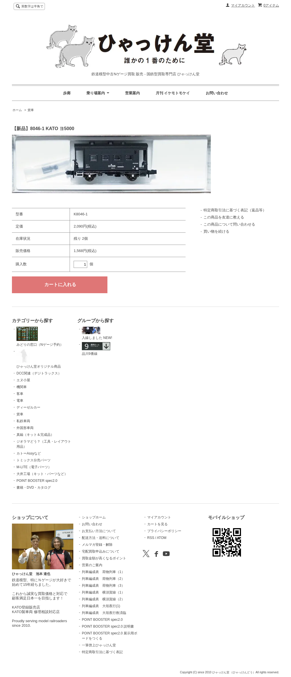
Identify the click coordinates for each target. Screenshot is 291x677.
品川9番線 (96, 349)
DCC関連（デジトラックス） (38, 373)
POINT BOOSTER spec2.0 (36, 481)
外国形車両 (25, 428)
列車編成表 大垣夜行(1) (101, 606)
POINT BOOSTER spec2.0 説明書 (108, 626)
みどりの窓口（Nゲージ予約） (39, 337)
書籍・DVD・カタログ (33, 487)
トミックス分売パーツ (33, 460)
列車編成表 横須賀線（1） (103, 592)
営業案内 (132, 93)
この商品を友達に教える (223, 217)
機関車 (21, 387)
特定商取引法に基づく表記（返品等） (234, 210)
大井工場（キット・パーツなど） (42, 474)
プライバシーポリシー (164, 531)
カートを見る (157, 524)
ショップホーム (94, 517)
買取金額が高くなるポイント (104, 558)
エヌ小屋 (23, 380)
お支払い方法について (99, 531)
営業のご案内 (92, 565)
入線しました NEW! (97, 333)
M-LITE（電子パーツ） (33, 467)
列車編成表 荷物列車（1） (103, 572)
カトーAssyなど (28, 453)
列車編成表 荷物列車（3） (103, 586)
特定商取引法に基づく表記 (102, 652)
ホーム (17, 110)
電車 (19, 401)
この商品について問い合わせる (229, 224)
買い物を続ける (216, 231)
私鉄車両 (23, 421)
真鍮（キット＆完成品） (35, 435)
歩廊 (66, 93)
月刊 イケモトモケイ (173, 93)
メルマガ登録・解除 (97, 545)
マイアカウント (243, 5)
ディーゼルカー (28, 407)
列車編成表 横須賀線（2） (103, 599)
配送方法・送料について (100, 538)
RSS (150, 538)
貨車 (31, 110)
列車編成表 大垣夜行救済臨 (104, 613)
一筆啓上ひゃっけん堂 (99, 645)
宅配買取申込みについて (100, 551)
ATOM (162, 538)
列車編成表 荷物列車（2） (103, 579)
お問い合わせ (217, 93)
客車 (19, 394)
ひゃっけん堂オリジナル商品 (38, 359)
